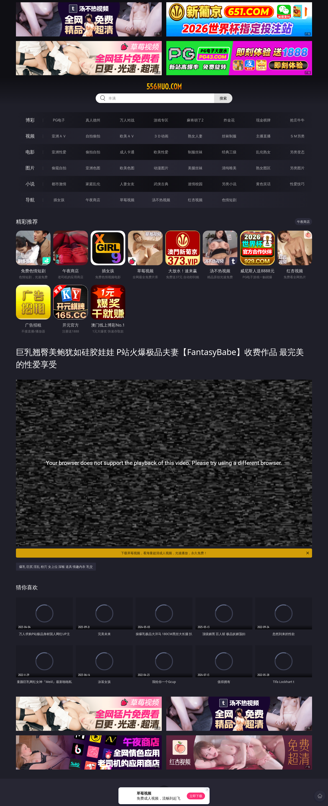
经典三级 (229, 152)
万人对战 (127, 120)
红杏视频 (195, 199)
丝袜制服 (229, 136)
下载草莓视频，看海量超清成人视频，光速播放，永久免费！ (215, 553)
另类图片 (297, 167)
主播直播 (263, 136)
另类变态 (297, 152)
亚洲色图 (93, 167)
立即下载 (196, 796)
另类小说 (229, 183)
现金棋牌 (263, 120)
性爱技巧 (297, 183)
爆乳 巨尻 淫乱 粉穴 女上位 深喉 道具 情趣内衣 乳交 (56, 566)
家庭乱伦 (93, 183)
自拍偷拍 (93, 136)
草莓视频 (127, 199)
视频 (30, 136)
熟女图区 (263, 167)
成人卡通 (127, 152)
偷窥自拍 (59, 167)
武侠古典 (161, 183)
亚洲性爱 (59, 152)
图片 (30, 168)
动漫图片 (161, 167)
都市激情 (59, 183)
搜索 (223, 98)
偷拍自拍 (93, 152)
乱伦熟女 (263, 152)
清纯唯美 (229, 167)
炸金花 (229, 120)
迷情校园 (195, 183)
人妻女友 (127, 183)
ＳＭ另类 (297, 136)
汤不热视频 (161, 199)
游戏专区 (161, 120)
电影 (30, 152)
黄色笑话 (263, 183)
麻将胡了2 (195, 120)
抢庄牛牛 (297, 120)
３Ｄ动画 (161, 136)
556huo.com (164, 86)
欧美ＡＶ (127, 136)
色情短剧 (229, 199)
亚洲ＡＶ (59, 136)
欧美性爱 (161, 152)
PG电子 (59, 120)
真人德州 (93, 120)
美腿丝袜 (195, 167)
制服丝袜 (195, 152)
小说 (30, 184)
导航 (30, 200)
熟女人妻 (195, 136)
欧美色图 (127, 167)
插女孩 (59, 199)
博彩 (30, 120)
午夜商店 (93, 199)
